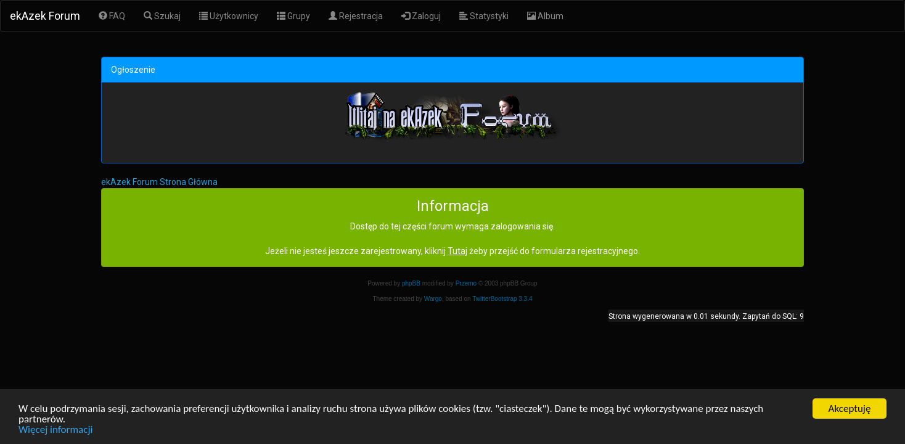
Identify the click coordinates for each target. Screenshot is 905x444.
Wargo (433, 298)
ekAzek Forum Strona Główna (159, 182)
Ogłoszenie (133, 70)
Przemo (466, 283)
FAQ (112, 16)
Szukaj (162, 16)
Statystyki (484, 16)
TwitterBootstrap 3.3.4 (502, 298)
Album (545, 16)
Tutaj (457, 251)
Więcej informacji (55, 430)
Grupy (293, 16)
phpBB (411, 283)
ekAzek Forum (45, 15)
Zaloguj (421, 16)
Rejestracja (356, 16)
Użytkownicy (228, 16)
